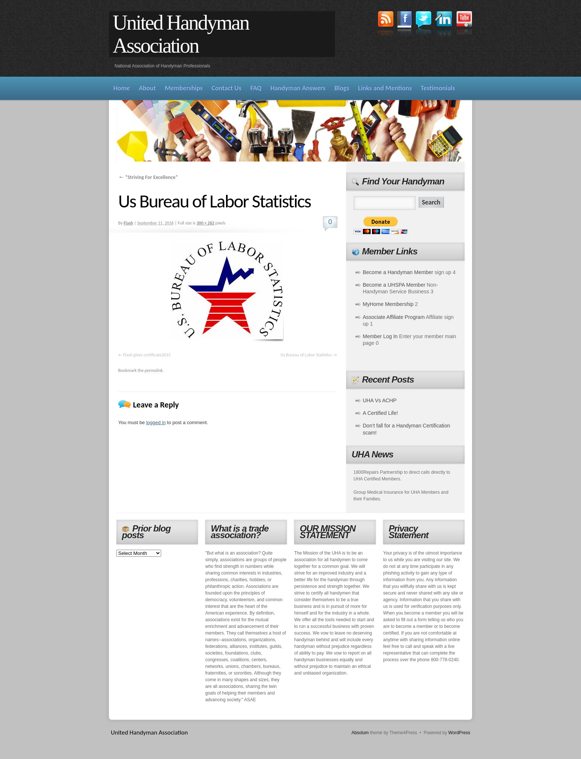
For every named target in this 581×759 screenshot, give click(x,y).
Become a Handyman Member (398, 272)
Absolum (360, 732)
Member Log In (380, 336)
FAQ (256, 88)
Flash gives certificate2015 (147, 354)
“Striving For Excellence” (148, 177)
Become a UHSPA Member (394, 285)
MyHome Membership (388, 304)
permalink (154, 370)
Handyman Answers (298, 88)
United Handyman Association (181, 34)
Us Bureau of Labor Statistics (306, 354)
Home (121, 88)
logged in (156, 422)
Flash (128, 223)
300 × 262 (205, 223)
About (147, 88)
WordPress (459, 732)
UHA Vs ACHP (379, 400)
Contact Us (226, 88)
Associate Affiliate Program (394, 317)
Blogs (342, 88)
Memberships (184, 88)
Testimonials (438, 88)
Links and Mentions (385, 88)
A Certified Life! (380, 413)
